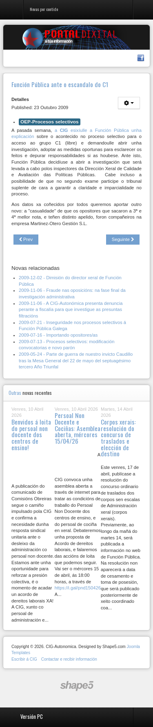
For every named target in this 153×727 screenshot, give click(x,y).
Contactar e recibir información (69, 659)
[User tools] (129, 103)
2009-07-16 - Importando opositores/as (58, 335)
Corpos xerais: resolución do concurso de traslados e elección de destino (118, 437)
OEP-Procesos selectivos (49, 122)
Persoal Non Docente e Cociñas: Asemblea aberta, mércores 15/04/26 (77, 428)
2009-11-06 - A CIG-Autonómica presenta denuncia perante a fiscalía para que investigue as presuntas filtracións (70, 309)
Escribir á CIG (24, 659)
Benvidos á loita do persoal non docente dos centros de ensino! (31, 434)
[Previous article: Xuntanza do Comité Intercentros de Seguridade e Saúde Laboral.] (25, 239)
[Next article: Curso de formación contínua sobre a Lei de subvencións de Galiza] (123, 239)
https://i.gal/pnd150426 (78, 587)
